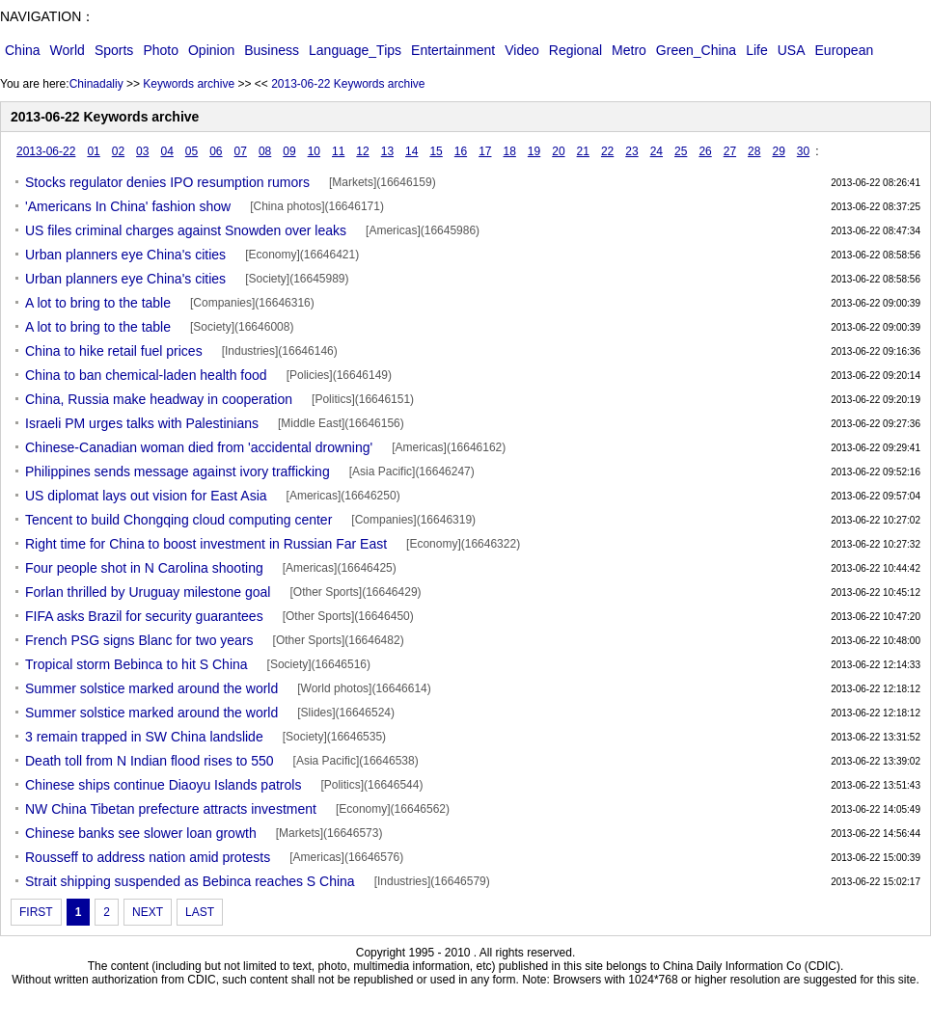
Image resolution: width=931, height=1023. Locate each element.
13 (387, 151)
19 (534, 151)
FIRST (36, 912)
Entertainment (453, 50)
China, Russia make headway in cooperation (158, 399)
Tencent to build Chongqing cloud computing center (178, 519)
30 (803, 151)
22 (607, 151)
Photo (160, 50)
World (67, 50)
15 (435, 151)
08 (265, 151)
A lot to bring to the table (98, 302)
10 (314, 151)
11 (338, 151)
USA (792, 50)
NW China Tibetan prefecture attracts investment (170, 809)
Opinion (211, 50)
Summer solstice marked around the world (151, 688)
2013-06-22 (45, 151)
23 (631, 151)
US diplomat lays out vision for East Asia (146, 495)
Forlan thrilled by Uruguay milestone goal (147, 592)
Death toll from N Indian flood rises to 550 (149, 760)
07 (240, 151)
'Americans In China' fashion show (128, 206)
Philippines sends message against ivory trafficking (177, 471)
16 (460, 151)
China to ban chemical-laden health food (146, 375)
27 (730, 151)
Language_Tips (355, 50)
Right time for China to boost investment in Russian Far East (206, 544)
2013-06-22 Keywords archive (347, 84)
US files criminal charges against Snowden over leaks (185, 230)
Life (757, 50)
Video (522, 50)
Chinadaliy (96, 84)
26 (704, 151)
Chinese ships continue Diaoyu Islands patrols (163, 785)
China (23, 50)
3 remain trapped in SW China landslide (144, 736)
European (844, 50)
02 (118, 151)
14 (411, 151)
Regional (575, 50)
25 (680, 151)
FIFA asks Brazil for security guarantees (144, 616)
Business (271, 50)
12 (362, 151)
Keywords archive (188, 84)
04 (166, 151)
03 (142, 151)
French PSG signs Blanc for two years (139, 640)
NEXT (147, 912)
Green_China (696, 50)
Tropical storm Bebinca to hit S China (136, 664)
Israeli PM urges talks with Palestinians (142, 423)
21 (583, 151)
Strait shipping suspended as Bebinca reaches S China (190, 881)
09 (289, 151)
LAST (199, 912)
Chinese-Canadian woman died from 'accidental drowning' (198, 447)
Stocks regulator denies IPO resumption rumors (167, 182)
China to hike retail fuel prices (114, 351)
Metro (629, 50)
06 (215, 151)
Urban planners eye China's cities (125, 254)
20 (558, 151)
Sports (114, 50)
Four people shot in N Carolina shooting (144, 568)
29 (778, 151)
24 (656, 151)
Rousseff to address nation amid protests (147, 857)
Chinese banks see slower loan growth (141, 833)
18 (510, 151)
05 (191, 151)
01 (93, 151)
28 (754, 151)
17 (485, 151)
